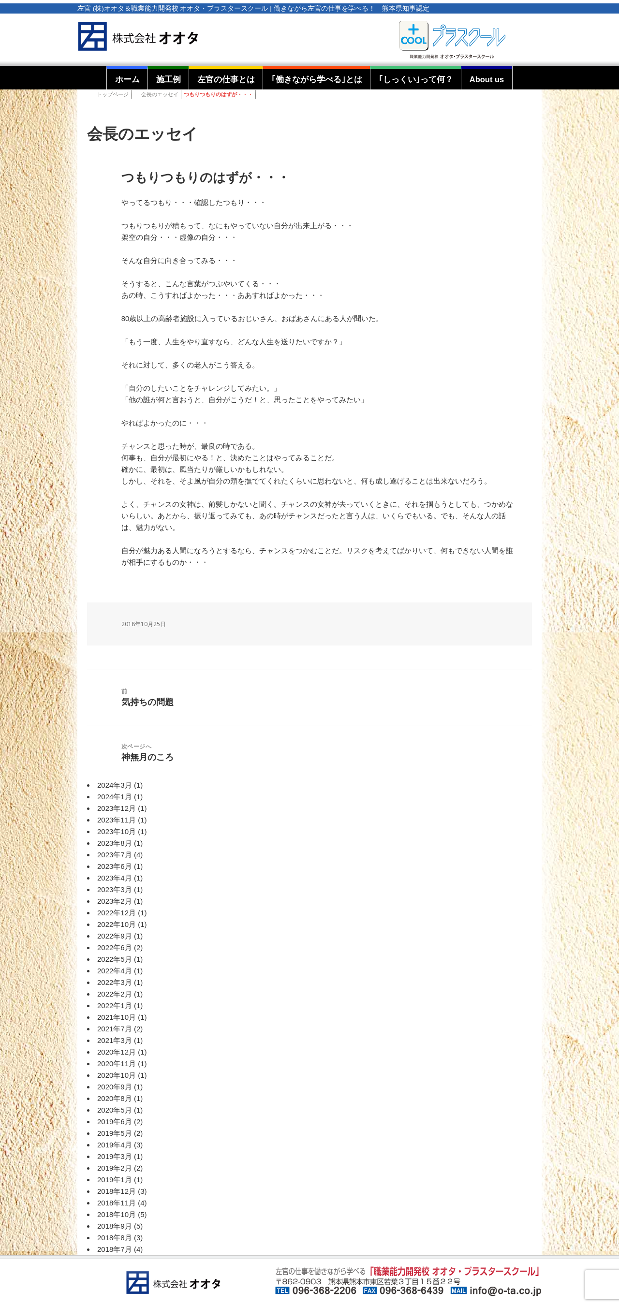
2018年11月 (116, 1203)
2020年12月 (116, 1052)
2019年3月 (114, 1156)
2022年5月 (114, 959)
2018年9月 (114, 1226)
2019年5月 (114, 1133)
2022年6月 (114, 947)
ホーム (127, 79)
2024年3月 (114, 785)
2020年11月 (116, 1063)
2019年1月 (114, 1179)
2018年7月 (114, 1249)
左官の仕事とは (226, 79)
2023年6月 (114, 866)
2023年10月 (116, 831)
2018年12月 (116, 1191)
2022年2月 (114, 994)
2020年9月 (114, 1087)
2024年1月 (114, 796)
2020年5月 (114, 1110)
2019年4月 (114, 1145)
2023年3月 (114, 889)
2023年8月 (114, 843)
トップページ (113, 94)
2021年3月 (114, 1040)
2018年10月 (116, 1214)
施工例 (168, 79)
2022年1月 (114, 1005)
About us (487, 79)
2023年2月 (114, 901)
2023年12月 (116, 808)
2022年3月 (114, 982)
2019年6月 (114, 1121)
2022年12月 (116, 913)
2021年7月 (114, 1029)
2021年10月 (116, 1017)
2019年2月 (114, 1168)
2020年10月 (116, 1075)
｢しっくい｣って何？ (416, 79)
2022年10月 (116, 924)
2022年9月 (114, 936)
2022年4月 (114, 971)
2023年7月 (114, 855)
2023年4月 (114, 878)
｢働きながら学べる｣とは (316, 79)
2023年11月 (116, 820)
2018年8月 (114, 1237)
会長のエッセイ (159, 94)
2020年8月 (114, 1098)
